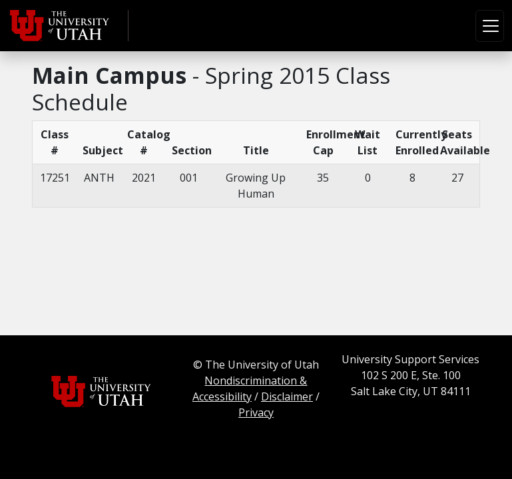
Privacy (256, 412)
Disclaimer (287, 396)
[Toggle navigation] (489, 26)
